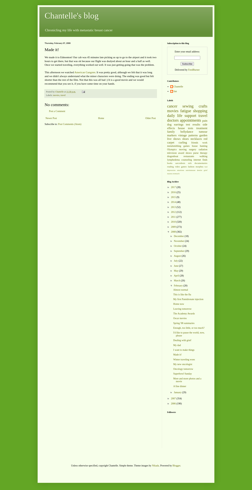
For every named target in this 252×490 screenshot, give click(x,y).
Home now (178, 304)
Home (101, 118)
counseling (186, 159)
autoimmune (190, 170)
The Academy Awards (184, 313)
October (178, 246)
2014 (174, 202)
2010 (174, 222)
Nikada (155, 465)
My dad (177, 345)
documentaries (201, 163)
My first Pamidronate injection (188, 299)
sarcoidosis (180, 163)
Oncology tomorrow (183, 369)
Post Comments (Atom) (69, 124)
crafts (203, 106)
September (179, 251)
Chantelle (178, 86)
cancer (172, 106)
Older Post (150, 118)
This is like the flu (182, 294)
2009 (174, 227)
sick (190, 163)
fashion (191, 166)
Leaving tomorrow (182, 309)
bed (206, 167)
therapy (203, 153)
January (178, 392)
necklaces (196, 138)
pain (204, 120)
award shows (185, 153)
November (179, 241)
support (190, 115)
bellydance (186, 131)
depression (171, 170)
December (179, 236)
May (176, 270)
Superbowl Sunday (182, 373)
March (177, 280)
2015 (174, 197)
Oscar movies (180, 318)
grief (205, 170)
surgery (192, 149)
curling (183, 142)
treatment (201, 128)
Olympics (172, 149)
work (204, 142)
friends (194, 142)
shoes (185, 138)
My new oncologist (182, 364)
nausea (169, 173)
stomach (176, 173)
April (177, 275)
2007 (174, 398)
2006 (174, 403)
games (186, 146)
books (169, 163)
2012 (174, 212)
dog (169, 124)
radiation (203, 149)
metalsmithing (174, 146)
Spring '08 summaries (184, 323)
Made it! (177, 354)
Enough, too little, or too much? (188, 328)
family (171, 131)
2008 (174, 231)
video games (181, 166)
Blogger (176, 465)
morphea (199, 166)
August (177, 256)
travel (63, 95)
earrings (178, 124)
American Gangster (84, 72)
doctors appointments (184, 120)
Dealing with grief (182, 340)
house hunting (199, 146)
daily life (174, 115)
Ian (175, 91)
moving (183, 149)
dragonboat (172, 156)
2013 (174, 207)
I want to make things (183, 350)
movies (56, 95)
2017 (174, 187)
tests (190, 128)
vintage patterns (188, 135)
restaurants (189, 156)
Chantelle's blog (72, 15)
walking (203, 156)
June (176, 266)
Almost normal (180, 290)
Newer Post (51, 118)
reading (170, 166)
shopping (200, 111)
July (176, 261)
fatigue (185, 111)
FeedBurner (194, 70)
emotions (180, 170)
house (181, 128)
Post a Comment (57, 111)
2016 (174, 192)
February (178, 285)
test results (193, 124)
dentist (199, 170)
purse (195, 153)
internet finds (201, 159)
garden (203, 135)
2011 (173, 217)
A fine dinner (179, 386)
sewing (188, 106)
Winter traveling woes (184, 359)
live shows (174, 138)
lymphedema (173, 159)
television (172, 153)
